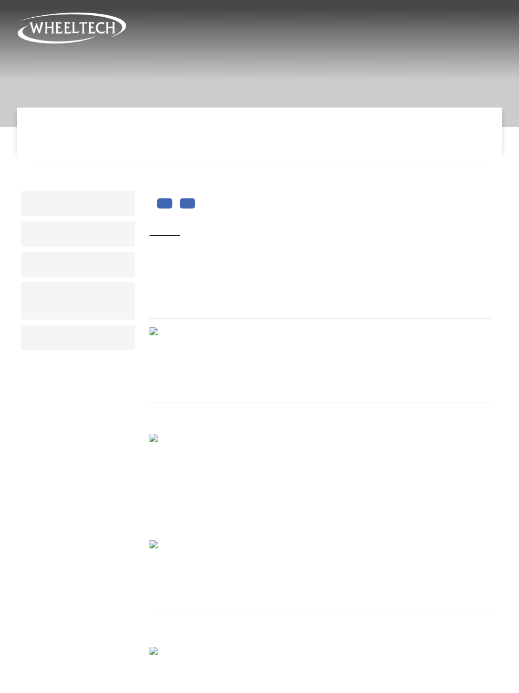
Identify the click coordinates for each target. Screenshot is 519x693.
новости (301, 68)
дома (63, 68)
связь (480, 68)
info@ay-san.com (363, 47)
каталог (57, 337)
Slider (53, 233)
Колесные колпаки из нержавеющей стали (256, 643)
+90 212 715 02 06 (284, 47)
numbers (58, 203)
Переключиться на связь (76, 300)
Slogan (467, 132)
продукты (238, 68)
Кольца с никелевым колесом (243, 671)
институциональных (145, 68)
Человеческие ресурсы (395, 68)
